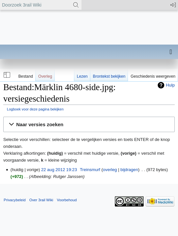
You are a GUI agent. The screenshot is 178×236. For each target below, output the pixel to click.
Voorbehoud (67, 200)
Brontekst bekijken (109, 76)
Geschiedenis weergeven (153, 76)
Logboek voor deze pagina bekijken (35, 109)
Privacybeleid (15, 200)
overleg (110, 169)
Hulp (170, 85)
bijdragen (129, 169)
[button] (6, 75)
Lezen (82, 76)
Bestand (25, 76)
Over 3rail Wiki (41, 200)
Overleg (45, 76)
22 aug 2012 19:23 (59, 169)
